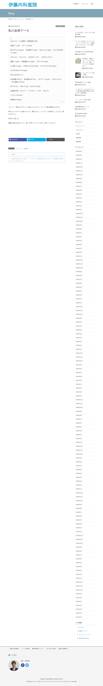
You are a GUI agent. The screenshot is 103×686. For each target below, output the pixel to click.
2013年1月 (79, 578)
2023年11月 (79, 264)
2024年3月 (79, 248)
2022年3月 (79, 341)
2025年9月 (79, 178)
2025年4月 (79, 198)
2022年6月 (79, 330)
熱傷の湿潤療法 (14, 648)
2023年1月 (79, 302)
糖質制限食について (38, 648)
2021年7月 (79, 372)
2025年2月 (79, 205)
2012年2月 (79, 601)
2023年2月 (79, 299)
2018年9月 (79, 504)
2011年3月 (79, 609)
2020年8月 (79, 415)
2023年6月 (79, 283)
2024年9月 (79, 225)
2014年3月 (79, 524)
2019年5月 (79, 473)
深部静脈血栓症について (82, 106)
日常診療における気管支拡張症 (84, 51)
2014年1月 (79, 531)
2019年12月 (79, 446)
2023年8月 (79, 275)
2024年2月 (79, 252)
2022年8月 (79, 322)
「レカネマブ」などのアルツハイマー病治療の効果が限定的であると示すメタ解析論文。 (84, 91)
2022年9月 (79, 318)
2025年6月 (79, 190)
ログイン (82, 627)
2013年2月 (79, 574)
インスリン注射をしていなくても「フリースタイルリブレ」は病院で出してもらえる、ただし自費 (84, 43)
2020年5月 (79, 427)
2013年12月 (79, 535)
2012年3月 (79, 597)
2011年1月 (79, 617)
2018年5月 (79, 520)
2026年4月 (79, 151)
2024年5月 (79, 240)
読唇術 (13, 154)
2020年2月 (79, 438)
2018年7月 (79, 512)
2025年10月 (79, 174)
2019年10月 (79, 454)
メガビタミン (60, 26)
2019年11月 (79, 450)
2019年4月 (79, 477)
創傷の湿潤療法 (63, 648)
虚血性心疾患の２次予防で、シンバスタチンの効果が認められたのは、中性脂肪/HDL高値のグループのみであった (36, 160)
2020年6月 (79, 423)
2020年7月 (79, 419)
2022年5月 (79, 334)
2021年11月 (79, 357)
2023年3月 (79, 295)
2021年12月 (79, 353)
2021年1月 (79, 396)
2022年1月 (79, 349)
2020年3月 (79, 434)
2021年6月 (79, 376)
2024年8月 (79, 229)
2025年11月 (79, 171)
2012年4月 (79, 593)
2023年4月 (79, 291)
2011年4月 (79, 605)
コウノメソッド (80, 126)
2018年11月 (79, 496)
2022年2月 (79, 345)
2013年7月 (79, 555)
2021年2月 (79, 392)
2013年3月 (79, 570)
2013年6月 (79, 559)
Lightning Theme (44, 681)
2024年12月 (79, 213)
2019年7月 (79, 465)
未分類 (78, 133)
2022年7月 (79, 326)
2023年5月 (79, 287)
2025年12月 (79, 167)
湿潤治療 (78, 137)
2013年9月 (79, 547)
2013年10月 (79, 543)
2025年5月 (79, 194)
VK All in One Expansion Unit (57, 681)
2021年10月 (79, 361)
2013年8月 (79, 551)
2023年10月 (79, 268)
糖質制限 (26, 148)
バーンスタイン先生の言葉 (83, 99)
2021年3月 (79, 388)
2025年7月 (79, 186)
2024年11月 (79, 217)
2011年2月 (79, 613)
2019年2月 (79, 485)
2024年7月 (79, 233)
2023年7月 (79, 279)
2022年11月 (79, 310)
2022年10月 (79, 314)
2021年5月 (79, 380)
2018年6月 (79, 516)
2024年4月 (79, 244)
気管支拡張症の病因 (81, 113)
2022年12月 (79, 306)
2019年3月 (79, 481)
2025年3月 (79, 202)
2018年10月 (79, 500)
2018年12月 (79, 493)
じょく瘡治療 (25, 648)
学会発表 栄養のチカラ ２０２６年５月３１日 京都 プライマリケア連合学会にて (88, 62)
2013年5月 (79, 562)
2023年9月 (79, 271)
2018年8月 (79, 508)
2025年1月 (79, 209)
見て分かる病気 (51, 648)
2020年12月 (79, 399)
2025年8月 (79, 182)
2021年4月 (79, 384)
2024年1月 (79, 256)
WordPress (35, 681)
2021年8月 (79, 368)
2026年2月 (79, 159)
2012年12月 (79, 582)
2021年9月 (79, 364)
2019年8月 (79, 462)
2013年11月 (79, 539)
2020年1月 (79, 442)
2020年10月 (79, 407)
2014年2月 (79, 527)
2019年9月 (79, 458)
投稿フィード (83, 631)
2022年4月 (79, 337)
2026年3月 (79, 155)
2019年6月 (79, 469)
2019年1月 (79, 489)
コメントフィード (85, 634)
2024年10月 (79, 221)
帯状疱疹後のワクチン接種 (83, 82)
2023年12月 (79, 260)
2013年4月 (79, 566)
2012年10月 (79, 590)
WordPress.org (84, 638)
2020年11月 (79, 403)
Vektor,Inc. (68, 681)
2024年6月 (79, 236)
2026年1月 (79, 163)
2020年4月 (79, 430)
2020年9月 (79, 411)
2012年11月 (79, 586)
